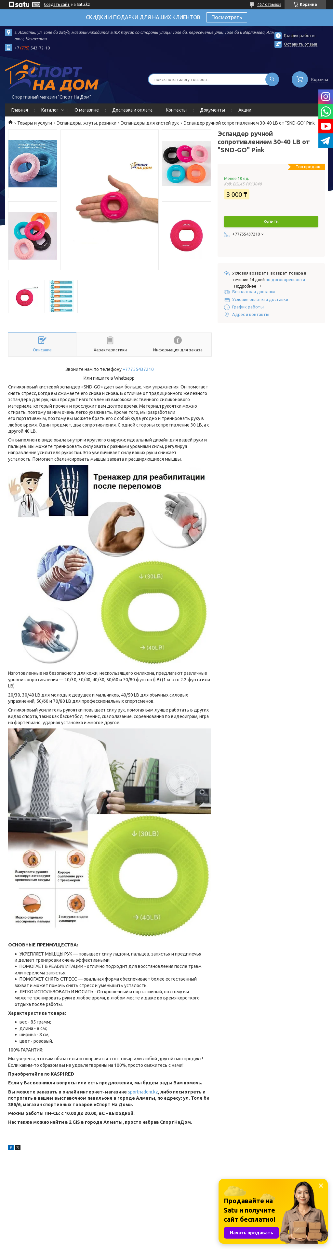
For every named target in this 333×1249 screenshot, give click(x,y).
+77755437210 (138, 369)
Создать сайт (57, 4)
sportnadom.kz (143, 1091)
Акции (244, 110)
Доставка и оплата (132, 110)
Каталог (50, 110)
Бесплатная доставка (253, 291)
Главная (19, 110)
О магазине (86, 110)
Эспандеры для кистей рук (150, 123)
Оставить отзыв (300, 44)
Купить (271, 221)
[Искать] (272, 79)
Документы (212, 110)
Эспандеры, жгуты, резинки (86, 123)
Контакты (176, 110)
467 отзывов (269, 4)
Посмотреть (226, 17)
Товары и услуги (34, 123)
